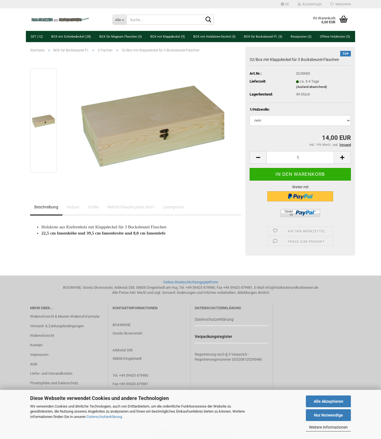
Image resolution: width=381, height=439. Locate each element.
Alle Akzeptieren (328, 401)
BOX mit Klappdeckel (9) (167, 36)
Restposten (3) (301, 36)
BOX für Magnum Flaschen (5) (120, 36)
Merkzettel (340, 4)
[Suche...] (119, 20)
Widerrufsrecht (42, 335)
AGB (33, 364)
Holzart (73, 207)
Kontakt (36, 345)
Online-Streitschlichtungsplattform (190, 282)
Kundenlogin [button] (310, 4)
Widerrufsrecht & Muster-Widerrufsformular (65, 316)
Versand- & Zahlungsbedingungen (57, 326)
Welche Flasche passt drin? (130, 207)
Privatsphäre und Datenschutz (54, 383)
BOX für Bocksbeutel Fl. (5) (263, 36)
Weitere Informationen (328, 427)
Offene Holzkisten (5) (335, 36)
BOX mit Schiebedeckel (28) (71, 36)
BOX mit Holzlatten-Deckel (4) (214, 36)
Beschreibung (46, 207)
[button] (285, 4)
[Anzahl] (300, 157)
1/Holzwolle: (260, 109)
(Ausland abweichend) (311, 87)
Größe (93, 207)
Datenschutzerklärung (104, 417)
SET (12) (37, 36)
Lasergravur (173, 207)
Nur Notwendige (328, 415)
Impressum (39, 354)
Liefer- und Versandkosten (51, 373)
